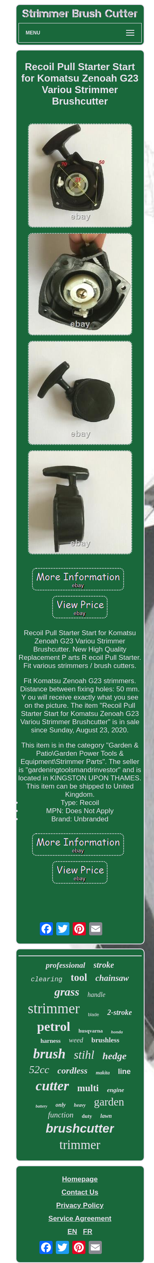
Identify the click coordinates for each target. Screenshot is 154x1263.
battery (41, 1106)
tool (79, 977)
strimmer (54, 1009)
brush (49, 1053)
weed (76, 1040)
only (60, 1105)
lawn (106, 1116)
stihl (84, 1054)
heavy (80, 1105)
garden (109, 1102)
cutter (52, 1085)
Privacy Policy (79, 1205)
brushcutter (80, 1128)
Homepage (80, 1179)
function (61, 1114)
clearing (46, 979)
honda (117, 1031)
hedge (115, 1056)
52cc (39, 1070)
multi (88, 1088)
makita (103, 1073)
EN (72, 1232)
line (124, 1071)
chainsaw (112, 978)
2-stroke (119, 1012)
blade (93, 1014)
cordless (72, 1070)
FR (87, 1232)
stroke (104, 964)
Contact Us (80, 1192)
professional (65, 965)
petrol (53, 1026)
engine (115, 1090)
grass (66, 991)
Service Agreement (79, 1218)
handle (96, 994)
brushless (106, 1040)
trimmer (80, 1145)
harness (50, 1040)
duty (87, 1116)
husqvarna (90, 1031)
